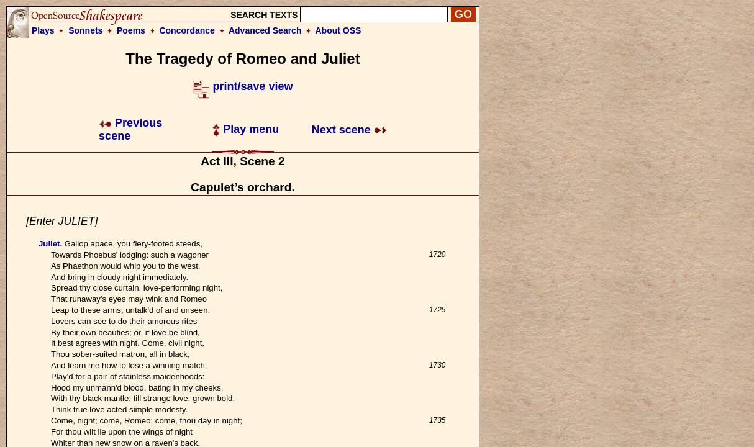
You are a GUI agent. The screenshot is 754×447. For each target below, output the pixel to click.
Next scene (349, 130)
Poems (131, 30)
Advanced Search (265, 30)
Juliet (49, 243)
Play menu (245, 129)
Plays (43, 30)
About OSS (338, 30)
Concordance (186, 30)
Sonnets (85, 30)
